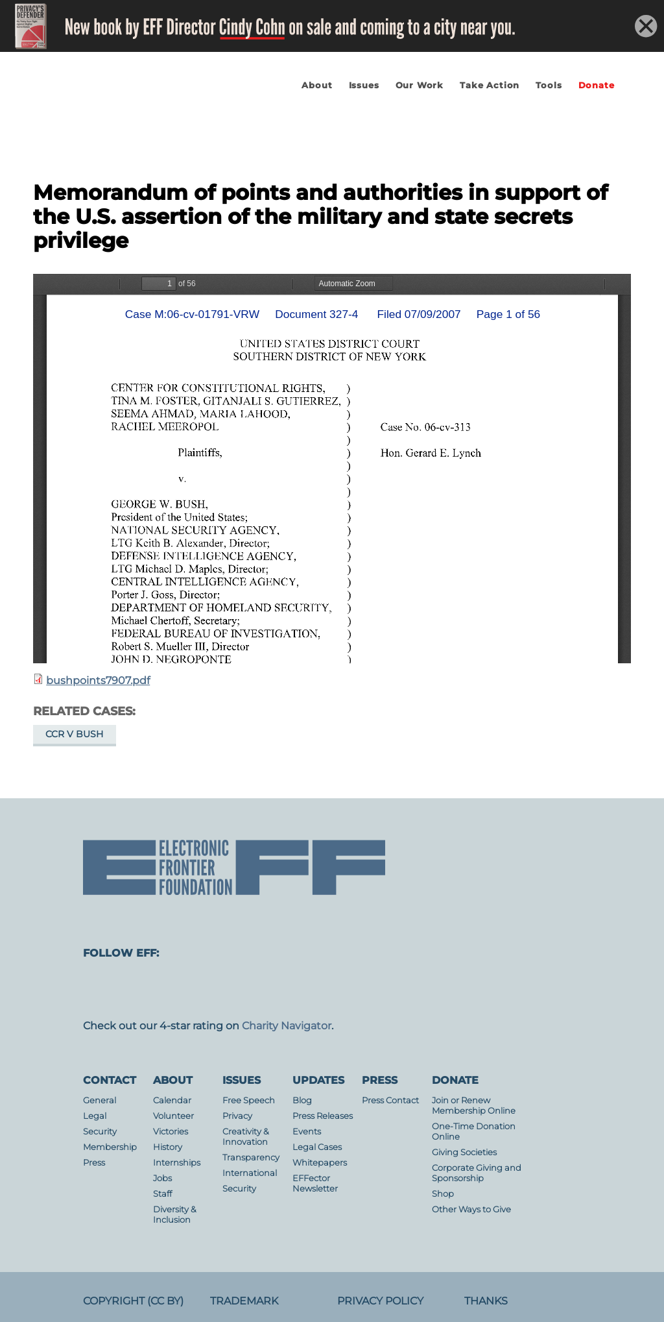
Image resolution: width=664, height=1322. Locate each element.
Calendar (172, 1100)
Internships (176, 1163)
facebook (155, 989)
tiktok (519, 989)
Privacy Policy (380, 1301)
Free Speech (248, 1100)
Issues (364, 85)
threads (570, 989)
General (99, 1100)
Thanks (486, 1301)
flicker (415, 989)
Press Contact (390, 1100)
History (167, 1147)
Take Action (489, 85)
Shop (443, 1194)
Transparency (250, 1157)
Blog (302, 1100)
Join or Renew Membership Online (474, 1106)
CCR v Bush (74, 734)
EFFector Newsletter (315, 1183)
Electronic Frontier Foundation (137, 122)
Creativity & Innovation (245, 1137)
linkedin (467, 989)
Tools (549, 85)
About (317, 85)
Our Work (420, 85)
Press (94, 1163)
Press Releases (322, 1116)
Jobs (162, 1178)
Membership (110, 1147)
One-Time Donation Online (474, 1131)
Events (306, 1131)
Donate (596, 85)
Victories (170, 1131)
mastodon (103, 989)
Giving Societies (464, 1152)
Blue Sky (311, 989)
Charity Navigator (286, 1026)
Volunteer (173, 1116)
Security (100, 1131)
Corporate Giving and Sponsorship (476, 1173)
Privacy (237, 1116)
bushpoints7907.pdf (98, 680)
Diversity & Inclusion (174, 1215)
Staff (162, 1194)
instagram (207, 989)
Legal (94, 1116)
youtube (363, 989)
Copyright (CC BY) (133, 1301)
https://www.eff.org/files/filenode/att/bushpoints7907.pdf (332, 468)
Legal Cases (317, 1147)
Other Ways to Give (471, 1209)
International (249, 1173)
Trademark (244, 1301)
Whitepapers (319, 1163)
